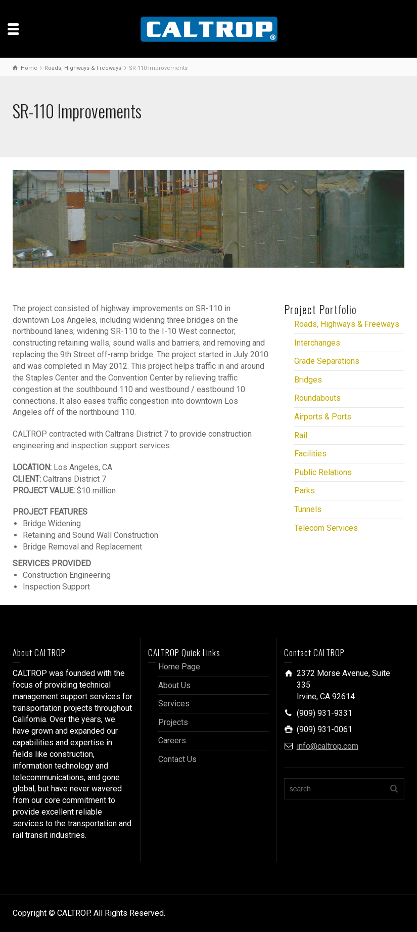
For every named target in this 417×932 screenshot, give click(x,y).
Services (174, 703)
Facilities (310, 453)
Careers (172, 740)
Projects (173, 722)
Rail (300, 435)
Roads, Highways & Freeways (346, 324)
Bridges (308, 380)
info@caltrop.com (327, 746)
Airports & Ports (322, 416)
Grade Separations (326, 361)
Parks (304, 490)
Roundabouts (317, 398)
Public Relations (323, 472)
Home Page (179, 666)
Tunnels (307, 509)
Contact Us (177, 759)
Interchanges (317, 343)
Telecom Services (326, 528)
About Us (174, 685)
